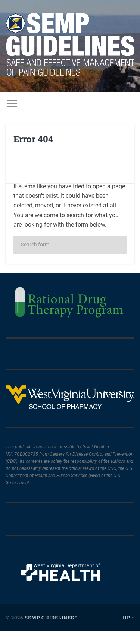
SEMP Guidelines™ (51, 618)
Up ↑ (128, 618)
